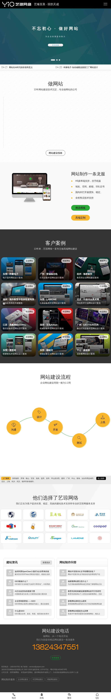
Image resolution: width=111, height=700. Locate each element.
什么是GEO (19, 611)
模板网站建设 (52, 679)
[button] (53, 60)
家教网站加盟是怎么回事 (78, 611)
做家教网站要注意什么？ (78, 581)
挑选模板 (80, 207)
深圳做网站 (14, 672)
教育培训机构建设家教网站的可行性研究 (84, 591)
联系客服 (55, 658)
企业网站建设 (23, 679)
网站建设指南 (55, 153)
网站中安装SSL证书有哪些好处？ (81, 571)
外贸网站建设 (38, 679)
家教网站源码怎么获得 (77, 601)
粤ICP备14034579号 (58, 669)
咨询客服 (55, 45)
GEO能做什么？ (21, 581)
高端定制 (80, 217)
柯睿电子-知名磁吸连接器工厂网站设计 (81, 67)
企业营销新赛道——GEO (25, 601)
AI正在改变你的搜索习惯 (25, 591)
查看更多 (46, 562)
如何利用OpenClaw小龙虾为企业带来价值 (32, 571)
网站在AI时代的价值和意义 (21, 67)
